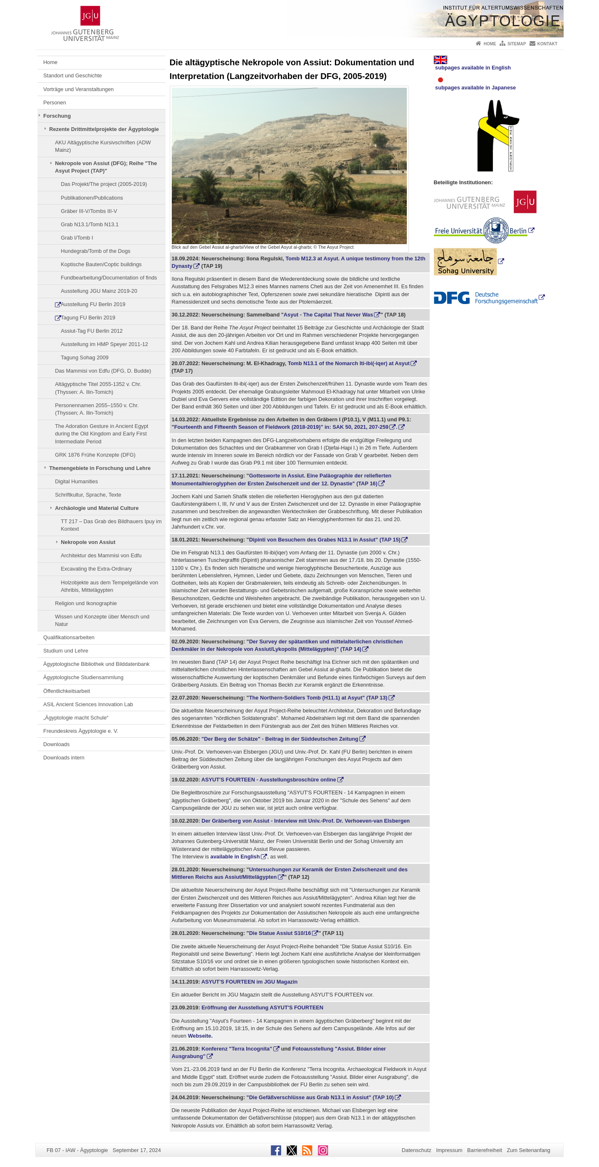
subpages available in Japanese (475, 83)
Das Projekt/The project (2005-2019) (104, 184)
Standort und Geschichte (72, 75)
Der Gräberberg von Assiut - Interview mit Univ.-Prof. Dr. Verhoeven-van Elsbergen (306, 821)
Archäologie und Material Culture (97, 508)
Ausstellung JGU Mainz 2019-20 (99, 291)
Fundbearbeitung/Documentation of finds (109, 277)
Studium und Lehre (65, 651)
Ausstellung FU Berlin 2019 (93, 304)
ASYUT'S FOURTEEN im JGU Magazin (248, 982)
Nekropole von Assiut (88, 542)
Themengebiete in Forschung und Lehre (100, 468)
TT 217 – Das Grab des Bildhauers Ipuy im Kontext (111, 525)
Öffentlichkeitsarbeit (66, 691)
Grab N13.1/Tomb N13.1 (90, 224)
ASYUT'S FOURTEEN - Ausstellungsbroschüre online (268, 779)
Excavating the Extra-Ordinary (96, 569)
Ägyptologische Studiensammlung (83, 677)
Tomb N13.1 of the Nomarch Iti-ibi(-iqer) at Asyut (349, 363)
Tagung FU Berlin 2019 (88, 317)
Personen (54, 102)
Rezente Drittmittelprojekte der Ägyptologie (104, 129)
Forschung (57, 116)
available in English (235, 856)
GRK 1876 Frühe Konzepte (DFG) (95, 455)
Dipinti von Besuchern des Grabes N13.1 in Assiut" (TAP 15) (325, 540)
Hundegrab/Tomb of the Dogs (95, 251)
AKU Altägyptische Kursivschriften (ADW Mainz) (103, 146)
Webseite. (200, 1036)
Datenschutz (416, 1150)
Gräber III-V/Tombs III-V (89, 211)
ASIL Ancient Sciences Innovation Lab (88, 704)
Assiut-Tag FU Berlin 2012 (92, 331)
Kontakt (547, 44)
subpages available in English (472, 63)
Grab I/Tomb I (77, 238)
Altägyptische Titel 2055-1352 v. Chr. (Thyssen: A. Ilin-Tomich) (98, 388)
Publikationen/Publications (92, 198)
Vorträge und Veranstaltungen (78, 89)
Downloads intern (63, 757)
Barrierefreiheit (484, 1150)
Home (490, 44)
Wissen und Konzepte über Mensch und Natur (102, 620)
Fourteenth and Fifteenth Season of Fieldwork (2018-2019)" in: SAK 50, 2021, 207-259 (281, 427)
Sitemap (516, 44)
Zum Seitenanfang (528, 1150)
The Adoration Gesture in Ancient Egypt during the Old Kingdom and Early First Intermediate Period (101, 434)
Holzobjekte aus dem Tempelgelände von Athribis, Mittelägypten (109, 586)
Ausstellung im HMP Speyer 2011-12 (104, 344)
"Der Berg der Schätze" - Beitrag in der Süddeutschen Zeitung (279, 739)
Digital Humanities (76, 481)
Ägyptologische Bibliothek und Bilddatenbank (96, 664)
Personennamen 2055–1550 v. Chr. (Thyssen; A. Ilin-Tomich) (97, 409)
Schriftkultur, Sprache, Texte (88, 495)
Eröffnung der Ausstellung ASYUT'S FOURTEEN (261, 1007)
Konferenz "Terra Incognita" (236, 1049)
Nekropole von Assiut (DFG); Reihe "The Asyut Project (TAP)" (106, 167)
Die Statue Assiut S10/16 (280, 933)
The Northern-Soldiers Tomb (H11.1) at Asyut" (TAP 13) (318, 698)
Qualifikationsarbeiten (68, 637)
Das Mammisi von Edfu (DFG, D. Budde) (103, 371)
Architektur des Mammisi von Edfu (101, 555)
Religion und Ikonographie (86, 603)
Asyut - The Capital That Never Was (328, 315)
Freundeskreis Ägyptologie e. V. (80, 731)
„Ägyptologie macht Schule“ (76, 718)
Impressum (449, 1150)
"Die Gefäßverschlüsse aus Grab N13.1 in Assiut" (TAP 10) (320, 1097)
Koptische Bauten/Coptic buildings (101, 264)
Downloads (56, 744)
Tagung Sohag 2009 (85, 357)
